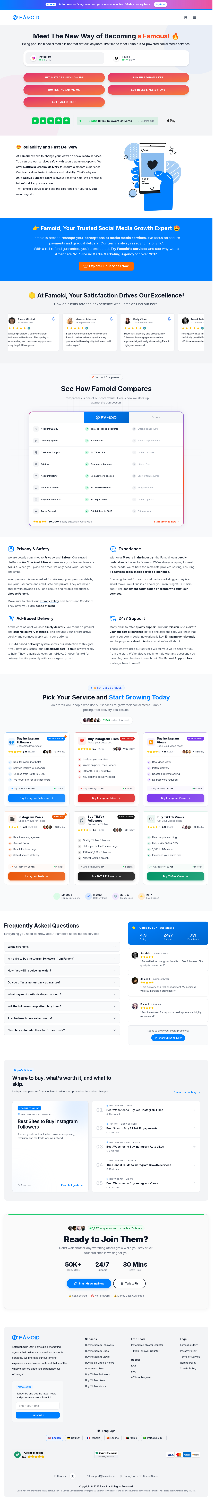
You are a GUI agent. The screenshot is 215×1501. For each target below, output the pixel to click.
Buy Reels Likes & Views (99, 1362)
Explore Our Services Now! (106, 266)
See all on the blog (187, 1092)
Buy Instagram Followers (99, 1345)
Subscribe (38, 1415)
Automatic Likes (94, 1368)
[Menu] (195, 17)
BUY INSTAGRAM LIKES (148, 77)
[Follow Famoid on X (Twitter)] (72, 1476)
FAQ (133, 1365)
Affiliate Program (141, 1377)
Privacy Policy (188, 1351)
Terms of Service (190, 1356)
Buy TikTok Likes (95, 1380)
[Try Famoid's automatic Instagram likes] (106, 4)
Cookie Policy (188, 1368)
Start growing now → (166, 521)
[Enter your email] (38, 1406)
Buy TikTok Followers (97, 1374)
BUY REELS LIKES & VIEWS (148, 89)
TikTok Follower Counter (145, 1351)
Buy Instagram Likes (97, 1351)
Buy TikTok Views (95, 1386)
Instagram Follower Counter (147, 1345)
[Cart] (185, 17)
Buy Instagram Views (97, 1356)
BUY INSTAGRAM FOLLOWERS (64, 77)
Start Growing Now (168, 1037)
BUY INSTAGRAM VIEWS (64, 89)
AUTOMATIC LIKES (64, 102)
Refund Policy (188, 1362)
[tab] (64, 58)
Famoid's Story (189, 1345)
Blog (133, 1371)
